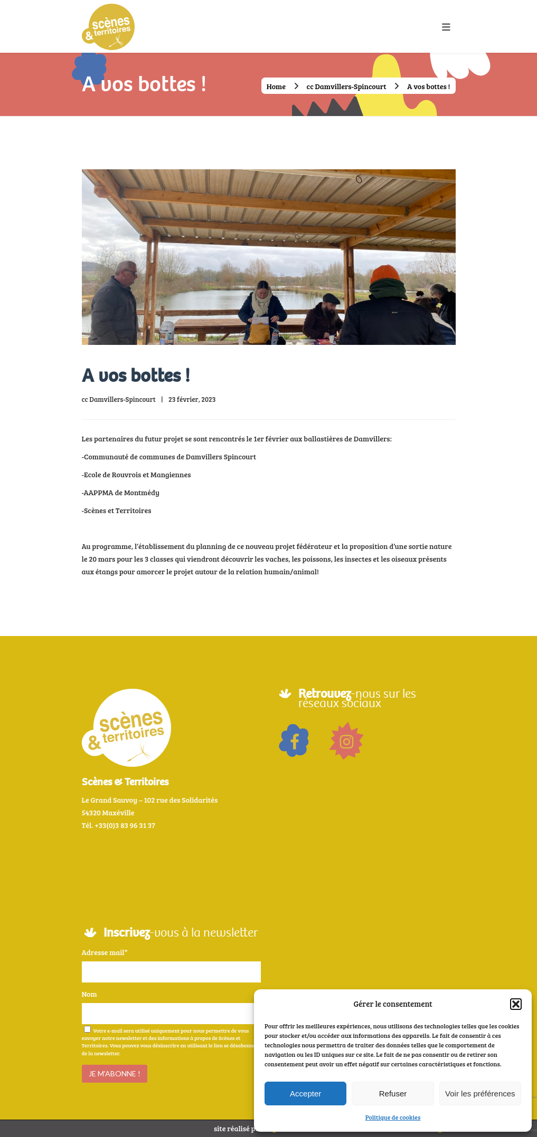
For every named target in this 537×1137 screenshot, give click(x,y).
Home (276, 86)
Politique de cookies (393, 1117)
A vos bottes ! (136, 376)
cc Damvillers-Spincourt (347, 86)
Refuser (393, 1093)
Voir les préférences (480, 1093)
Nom (89, 994)
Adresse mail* (105, 952)
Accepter (305, 1093)
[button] (516, 1004)
